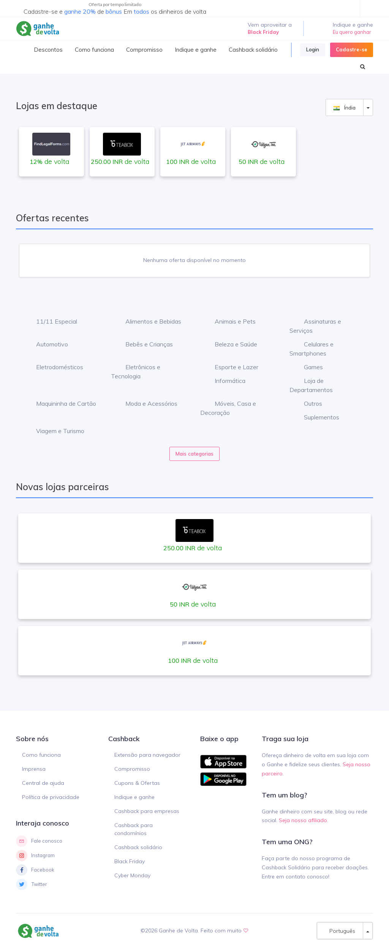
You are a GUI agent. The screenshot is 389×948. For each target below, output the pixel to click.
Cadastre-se (351, 49)
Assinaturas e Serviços (315, 326)
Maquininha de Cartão (60, 403)
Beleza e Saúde (230, 344)
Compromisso (132, 768)
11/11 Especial (51, 321)
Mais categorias (194, 454)
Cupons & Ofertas (137, 783)
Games (308, 367)
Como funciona (41, 754)
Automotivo (46, 344)
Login (312, 49)
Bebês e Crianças (143, 344)
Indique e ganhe (134, 797)
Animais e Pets (229, 321)
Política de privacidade (50, 797)
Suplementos (316, 417)
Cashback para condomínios (133, 829)
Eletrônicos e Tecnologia (135, 371)
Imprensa (34, 768)
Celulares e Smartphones (311, 348)
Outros (307, 403)
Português (340, 930)
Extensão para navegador (147, 754)
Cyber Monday (132, 875)
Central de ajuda (43, 783)
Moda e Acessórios (145, 403)
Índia (345, 107)
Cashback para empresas (146, 811)
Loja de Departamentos (311, 385)
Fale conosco (39, 841)
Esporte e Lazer (230, 367)
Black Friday (129, 861)
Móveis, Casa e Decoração (228, 408)
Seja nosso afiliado (303, 820)
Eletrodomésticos (54, 367)
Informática (224, 380)
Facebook (35, 870)
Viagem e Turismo (54, 431)
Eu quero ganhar (352, 32)
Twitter (31, 884)
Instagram (35, 855)
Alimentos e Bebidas (147, 321)
